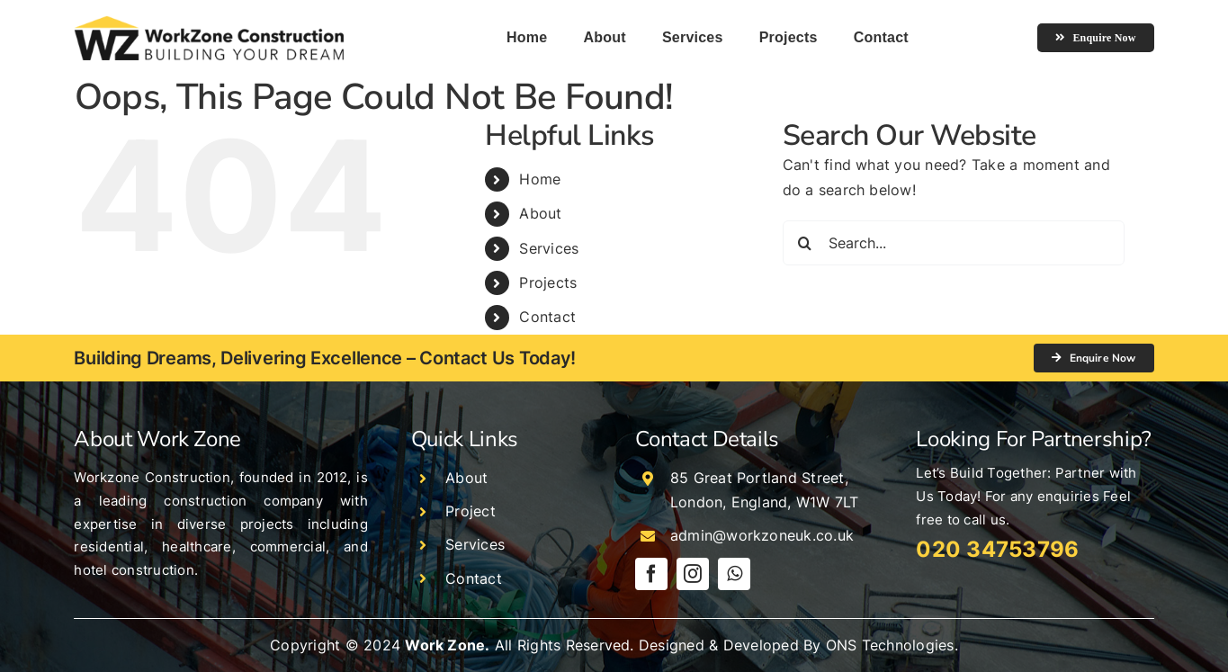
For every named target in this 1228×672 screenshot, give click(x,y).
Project (470, 511)
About (540, 213)
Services (548, 248)
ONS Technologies (890, 645)
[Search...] (954, 242)
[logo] (209, 22)
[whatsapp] (734, 574)
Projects (548, 282)
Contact (547, 317)
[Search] (805, 242)
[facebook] (651, 574)
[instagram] (693, 574)
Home (539, 179)
